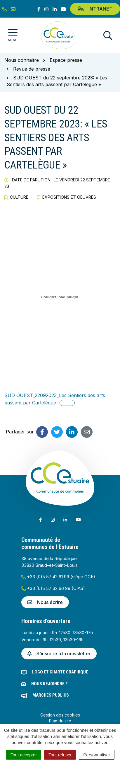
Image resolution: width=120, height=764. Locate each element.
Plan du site (60, 720)
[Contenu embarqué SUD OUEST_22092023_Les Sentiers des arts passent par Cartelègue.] (60, 297)
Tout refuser (60, 754)
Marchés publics (50, 695)
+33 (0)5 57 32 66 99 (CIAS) (53, 588)
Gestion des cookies (60, 714)
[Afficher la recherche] (108, 35)
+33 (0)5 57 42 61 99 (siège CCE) (58, 576)
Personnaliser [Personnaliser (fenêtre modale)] (96, 754)
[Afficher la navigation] (12, 35)
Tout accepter (24, 754)
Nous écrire (45, 602)
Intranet (95, 9)
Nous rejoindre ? (49, 683)
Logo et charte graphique (60, 672)
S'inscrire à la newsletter (59, 653)
